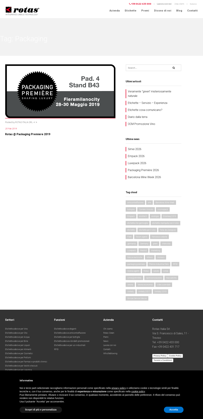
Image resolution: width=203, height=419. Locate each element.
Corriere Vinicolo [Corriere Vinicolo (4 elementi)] (146, 210)
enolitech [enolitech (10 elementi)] (143, 216)
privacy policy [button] (118, 388)
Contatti (192, 10)
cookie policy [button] (138, 391)
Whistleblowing (110, 354)
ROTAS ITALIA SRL (24, 122)
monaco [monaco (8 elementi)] (160, 257)
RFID (56, 350)
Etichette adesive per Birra (16, 341)
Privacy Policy (160, 356)
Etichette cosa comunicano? (145, 110)
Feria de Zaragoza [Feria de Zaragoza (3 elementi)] (168, 230)
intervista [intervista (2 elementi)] (166, 244)
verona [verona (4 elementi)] (130, 285)
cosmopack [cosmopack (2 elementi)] (163, 210)
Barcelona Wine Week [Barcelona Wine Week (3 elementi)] (165, 203)
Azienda (114, 10)
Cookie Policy (175, 356)
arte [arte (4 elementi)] (149, 203)
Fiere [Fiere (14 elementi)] (129, 237)
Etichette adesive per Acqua (17, 337)
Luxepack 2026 (137, 163)
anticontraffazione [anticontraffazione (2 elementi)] (135, 203)
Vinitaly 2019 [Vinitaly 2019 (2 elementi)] (160, 292)
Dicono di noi (162, 10)
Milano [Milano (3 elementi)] (150, 257)
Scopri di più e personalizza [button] (41, 409)
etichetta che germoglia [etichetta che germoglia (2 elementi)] (137, 223)
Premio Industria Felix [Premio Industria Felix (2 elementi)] (159, 264)
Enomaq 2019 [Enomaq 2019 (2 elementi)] (169, 216)
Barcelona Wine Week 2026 (144, 177)
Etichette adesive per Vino (16, 329)
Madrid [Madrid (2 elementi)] (143, 251)
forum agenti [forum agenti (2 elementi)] (141, 237)
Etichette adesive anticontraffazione (70, 333)
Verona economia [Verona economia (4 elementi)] (145, 285)
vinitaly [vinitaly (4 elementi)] (130, 292)
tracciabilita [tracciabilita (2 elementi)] (171, 278)
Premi (145, 10)
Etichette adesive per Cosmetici (19, 354)
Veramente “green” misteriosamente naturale (149, 94)
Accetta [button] (173, 409)
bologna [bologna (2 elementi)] (131, 210)
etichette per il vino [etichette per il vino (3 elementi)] (147, 230)
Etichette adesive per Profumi (18, 358)
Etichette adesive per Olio (16, 333)
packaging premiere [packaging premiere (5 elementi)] (136, 264)
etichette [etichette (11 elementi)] (131, 230)
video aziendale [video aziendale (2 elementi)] (163, 285)
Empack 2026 (136, 156)
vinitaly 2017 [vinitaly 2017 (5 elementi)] (144, 292)
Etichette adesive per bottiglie (67, 337)
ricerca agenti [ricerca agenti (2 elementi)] (133, 271)
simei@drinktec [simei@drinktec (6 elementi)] (134, 278)
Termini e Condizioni (163, 360)
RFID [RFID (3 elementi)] (175, 264)
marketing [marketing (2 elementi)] (155, 251)
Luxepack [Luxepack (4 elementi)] (131, 251)
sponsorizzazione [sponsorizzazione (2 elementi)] (154, 278)
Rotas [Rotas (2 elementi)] (146, 271)
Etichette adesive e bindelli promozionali (71, 341)
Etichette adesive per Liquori (17, 345)
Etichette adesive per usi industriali (69, 345)
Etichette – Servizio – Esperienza (147, 103)
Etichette (130, 10)
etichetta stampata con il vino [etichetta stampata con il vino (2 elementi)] (165, 223)
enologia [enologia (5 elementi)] (155, 216)
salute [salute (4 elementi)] (156, 271)
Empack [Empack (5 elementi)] (131, 216)
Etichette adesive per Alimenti (18, 350)
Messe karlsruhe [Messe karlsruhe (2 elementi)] (134, 257)
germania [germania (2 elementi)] (131, 244)
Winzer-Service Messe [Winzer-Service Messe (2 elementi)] (137, 299)
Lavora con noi (164, 4)
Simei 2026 (134, 149)
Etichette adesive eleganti (65, 329)
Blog (179, 10)
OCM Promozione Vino (141, 124)
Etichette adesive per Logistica (18, 370)
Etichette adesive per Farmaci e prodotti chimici (26, 362)
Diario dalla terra (137, 117)
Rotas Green (108, 333)
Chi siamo (108, 329)
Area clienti (179, 4)
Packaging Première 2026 (143, 170)
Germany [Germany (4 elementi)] (144, 244)
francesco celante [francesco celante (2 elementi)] (159, 237)
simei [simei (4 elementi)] (165, 271)
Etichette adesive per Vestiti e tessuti (21, 366)
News (105, 341)
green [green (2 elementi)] (155, 244)
